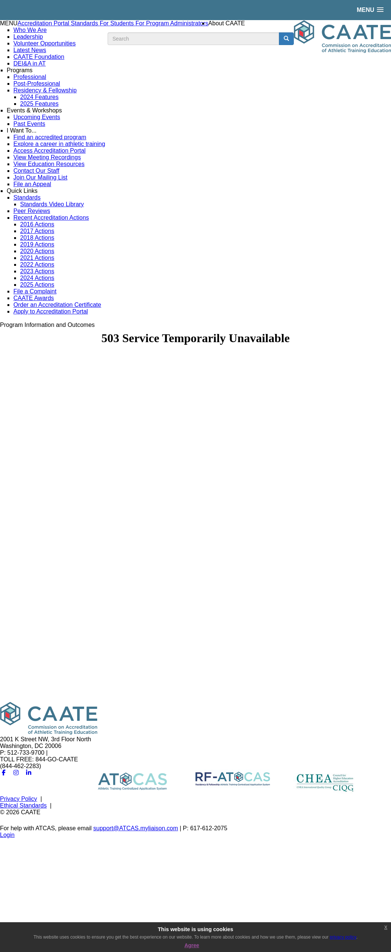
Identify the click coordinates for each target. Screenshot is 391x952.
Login (7, 835)
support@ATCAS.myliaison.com (135, 828)
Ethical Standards (23, 805)
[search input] (193, 38)
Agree (191, 945)
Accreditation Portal (44, 23)
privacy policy (343, 937)
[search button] (286, 38)
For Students (118, 23)
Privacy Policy (18, 799)
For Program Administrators (172, 23)
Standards (85, 23)
